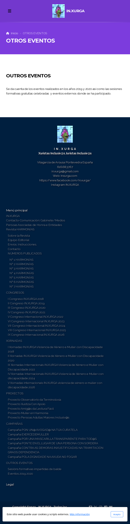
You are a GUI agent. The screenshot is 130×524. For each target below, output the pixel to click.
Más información (80, 514)
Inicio (14, 33)
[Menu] (9, 11)
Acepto (117, 514)
